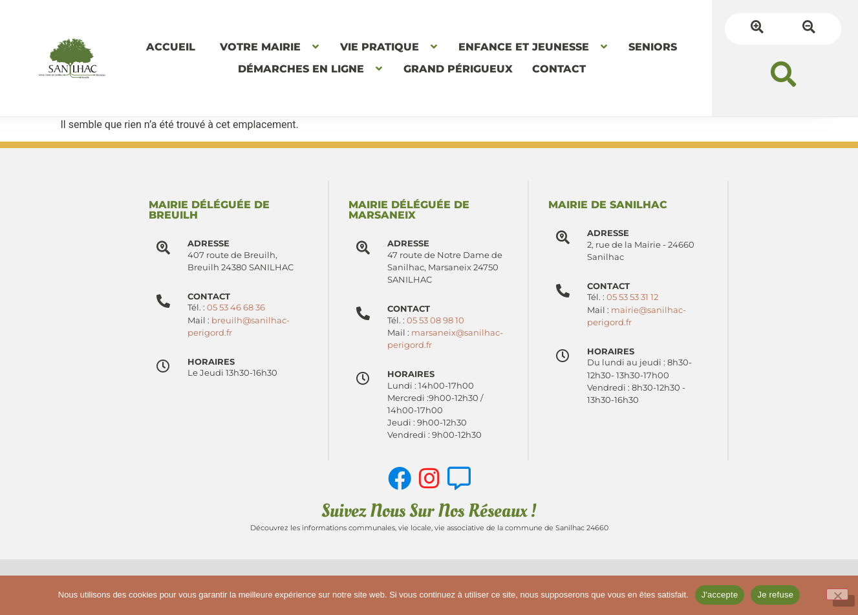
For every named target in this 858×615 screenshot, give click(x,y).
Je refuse (775, 594)
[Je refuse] (837, 594)
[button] (783, 74)
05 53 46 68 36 (236, 307)
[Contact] (363, 313)
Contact (408, 309)
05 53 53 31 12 (632, 297)
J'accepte (720, 594)
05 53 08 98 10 (435, 320)
